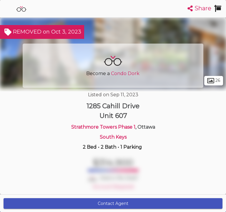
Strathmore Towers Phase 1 (103, 127)
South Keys (113, 137)
